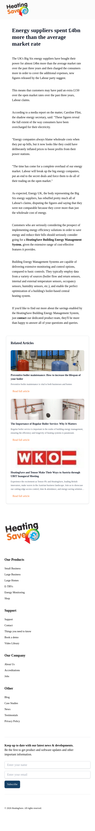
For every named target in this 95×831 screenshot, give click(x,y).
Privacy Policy (12, 721)
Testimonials (11, 715)
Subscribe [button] (12, 784)
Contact (9, 625)
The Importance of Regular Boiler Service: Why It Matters (44, 423)
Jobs (7, 676)
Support (9, 619)
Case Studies (11, 703)
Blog (7, 697)
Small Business (13, 568)
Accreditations (12, 670)
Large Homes (12, 580)
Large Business (13, 574)
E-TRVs (9, 586)
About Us (10, 664)
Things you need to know (18, 631)
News (8, 709)
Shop (7, 598)
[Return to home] (17, 9)
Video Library (12, 643)
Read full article (21, 391)
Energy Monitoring (15, 592)
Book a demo (12, 637)
